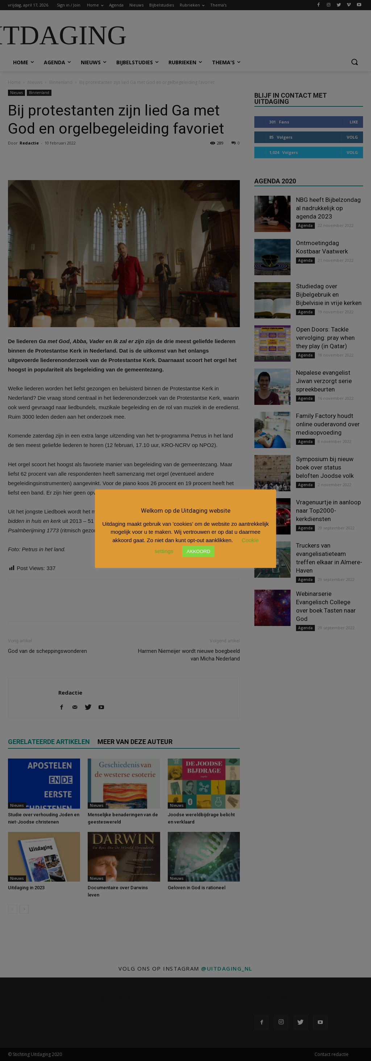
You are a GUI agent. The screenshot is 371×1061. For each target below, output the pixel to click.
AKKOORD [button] (198, 551)
